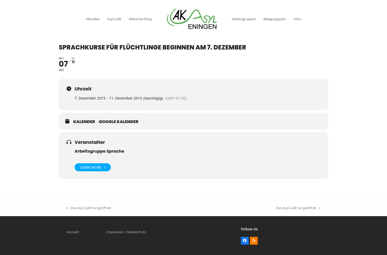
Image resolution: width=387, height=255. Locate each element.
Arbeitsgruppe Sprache (99, 151)
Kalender (84, 121)
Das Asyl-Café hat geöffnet (89, 208)
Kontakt (73, 232)
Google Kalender (119, 121)
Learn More (93, 167)
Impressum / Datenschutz (126, 232)
